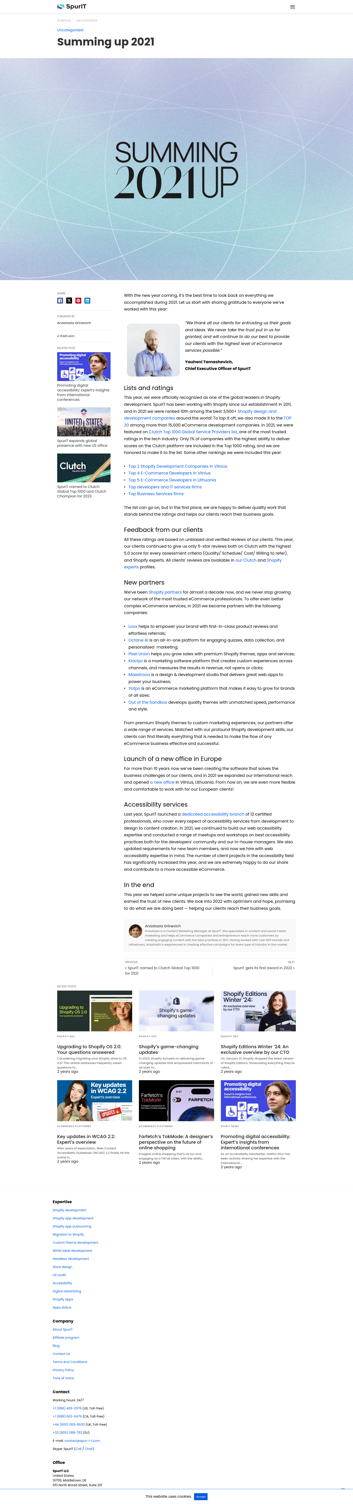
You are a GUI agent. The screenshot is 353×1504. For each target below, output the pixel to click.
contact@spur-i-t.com (82, 1440)
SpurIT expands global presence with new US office (82, 443)
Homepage (64, 20)
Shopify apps (63, 1299)
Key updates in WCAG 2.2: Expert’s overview (86, 1139)
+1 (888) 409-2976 (67, 1408)
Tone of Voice (63, 1378)
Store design (62, 1267)
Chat (88, 1449)
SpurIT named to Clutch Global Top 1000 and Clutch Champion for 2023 (81, 491)
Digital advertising (67, 1291)
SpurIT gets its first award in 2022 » (264, 968)
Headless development (71, 1259)
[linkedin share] (87, 301)
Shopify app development (73, 1218)
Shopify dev (66, 1036)
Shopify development (69, 1210)
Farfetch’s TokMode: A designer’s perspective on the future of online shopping (176, 1142)
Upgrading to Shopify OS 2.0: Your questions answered (89, 1049)
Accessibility (62, 1283)
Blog (56, 1345)
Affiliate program (66, 1337)
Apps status (62, 1307)
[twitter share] (69, 300)
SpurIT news (230, 1126)
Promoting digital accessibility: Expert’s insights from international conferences (83, 392)
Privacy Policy (63, 1370)
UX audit (59, 1275)
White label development (72, 1250)
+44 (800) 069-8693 (69, 1424)
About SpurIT (63, 1329)
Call (78, 1449)
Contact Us (61, 1354)
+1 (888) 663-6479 (67, 1416)
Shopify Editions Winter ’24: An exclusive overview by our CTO (255, 1049)
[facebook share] (60, 301)
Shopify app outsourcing (72, 1226)
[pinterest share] (78, 301)
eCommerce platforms (74, 1126)
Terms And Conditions (70, 1362)
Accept (201, 1496)
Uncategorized (86, 20)
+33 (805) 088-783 (67, 1432)
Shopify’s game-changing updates (169, 1049)
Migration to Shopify (68, 1234)
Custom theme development (75, 1242)
